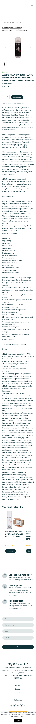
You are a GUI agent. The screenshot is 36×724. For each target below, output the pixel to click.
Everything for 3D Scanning (12, 28)
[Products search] (18, 22)
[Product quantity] (5, 97)
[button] (32, 22)
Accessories (6, 30)
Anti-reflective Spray (20, 30)
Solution (18, 689)
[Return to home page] (16, 6)
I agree (18, 720)
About (18, 693)
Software (18, 685)
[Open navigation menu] (32, 6)
